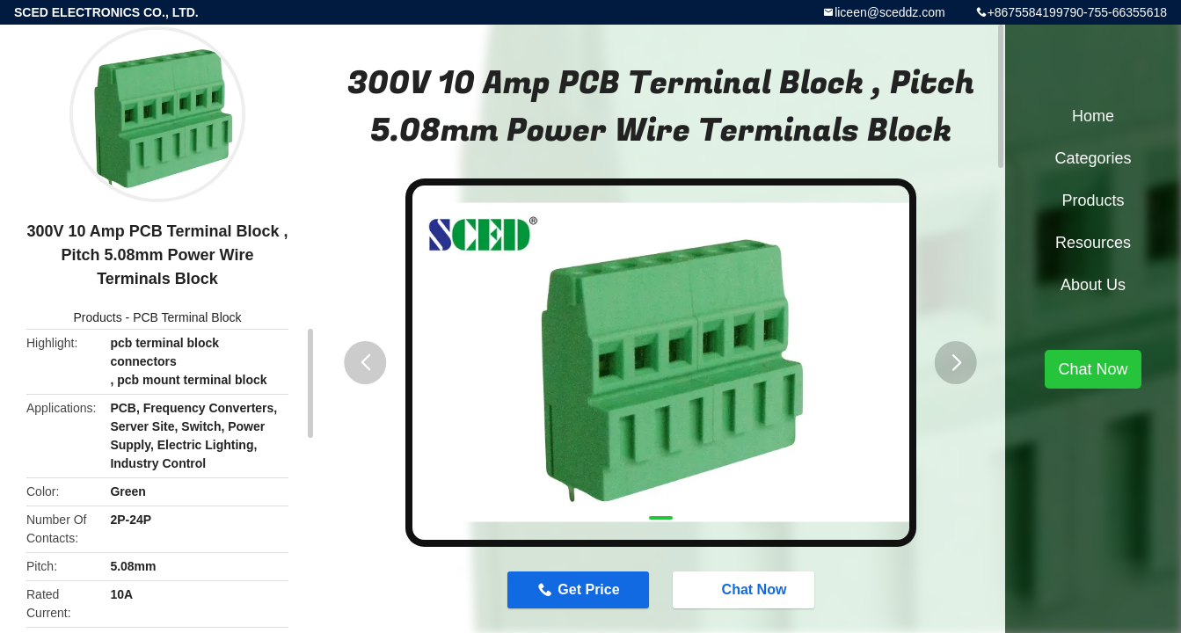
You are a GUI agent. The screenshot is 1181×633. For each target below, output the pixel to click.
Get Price (588, 589)
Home (1093, 116)
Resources (1093, 242)
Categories (1092, 158)
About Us (1093, 285)
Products (97, 317)
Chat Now (745, 589)
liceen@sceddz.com (890, 12)
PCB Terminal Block (187, 317)
